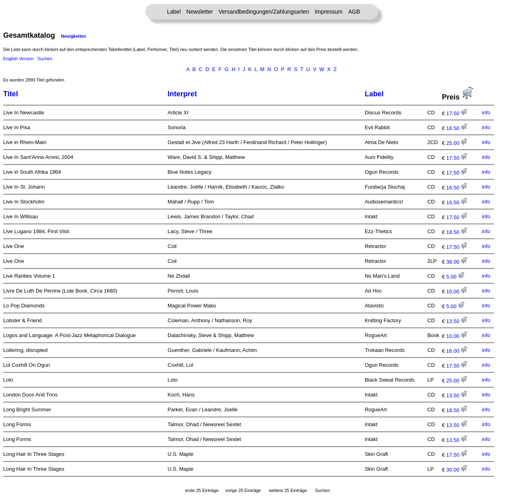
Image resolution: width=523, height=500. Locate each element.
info (486, 113)
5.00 (455, 277)
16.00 (456, 351)
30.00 (456, 470)
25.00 (456, 143)
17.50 (456, 113)
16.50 (456, 128)
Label (174, 11)
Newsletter (199, 11)
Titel (10, 94)
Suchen (44, 58)
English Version (18, 58)
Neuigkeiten (73, 36)
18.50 (456, 232)
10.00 (456, 292)
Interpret (182, 94)
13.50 (456, 321)
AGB (354, 11)
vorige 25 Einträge (243, 490)
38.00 (456, 262)
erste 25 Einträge (202, 490)
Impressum (328, 11)
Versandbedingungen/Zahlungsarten (263, 11)
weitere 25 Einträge (288, 490)
